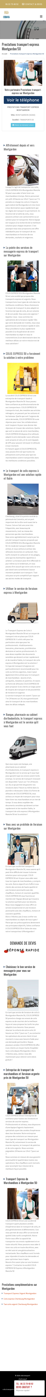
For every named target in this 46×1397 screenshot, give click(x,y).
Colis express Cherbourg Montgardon (19, 1299)
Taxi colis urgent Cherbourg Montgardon (21, 1304)
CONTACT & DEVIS (33, 4)
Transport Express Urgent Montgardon (20, 1293)
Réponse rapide (23, 950)
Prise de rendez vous (23, 125)
